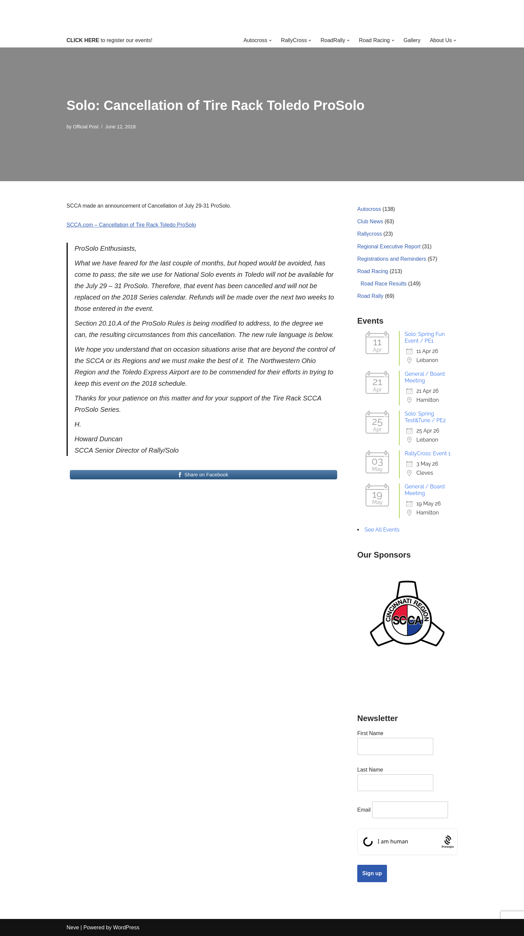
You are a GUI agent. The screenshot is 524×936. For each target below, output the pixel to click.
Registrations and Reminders (391, 259)
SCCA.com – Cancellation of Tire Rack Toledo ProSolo (131, 225)
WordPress (126, 927)
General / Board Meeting (425, 377)
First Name (370, 733)
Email (364, 810)
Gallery (412, 40)
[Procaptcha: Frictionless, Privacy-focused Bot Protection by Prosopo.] (447, 841)
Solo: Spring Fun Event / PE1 (425, 337)
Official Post (86, 126)
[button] (270, 40)
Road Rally (370, 296)
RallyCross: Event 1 (427, 453)
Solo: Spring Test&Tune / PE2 (425, 417)
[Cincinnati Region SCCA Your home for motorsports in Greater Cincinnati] (262, 16)
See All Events (382, 529)
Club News (370, 221)
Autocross (369, 209)
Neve (73, 927)
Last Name (370, 770)
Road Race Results (384, 283)
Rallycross (369, 234)
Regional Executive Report (388, 246)
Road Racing (372, 271)
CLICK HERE (83, 40)
